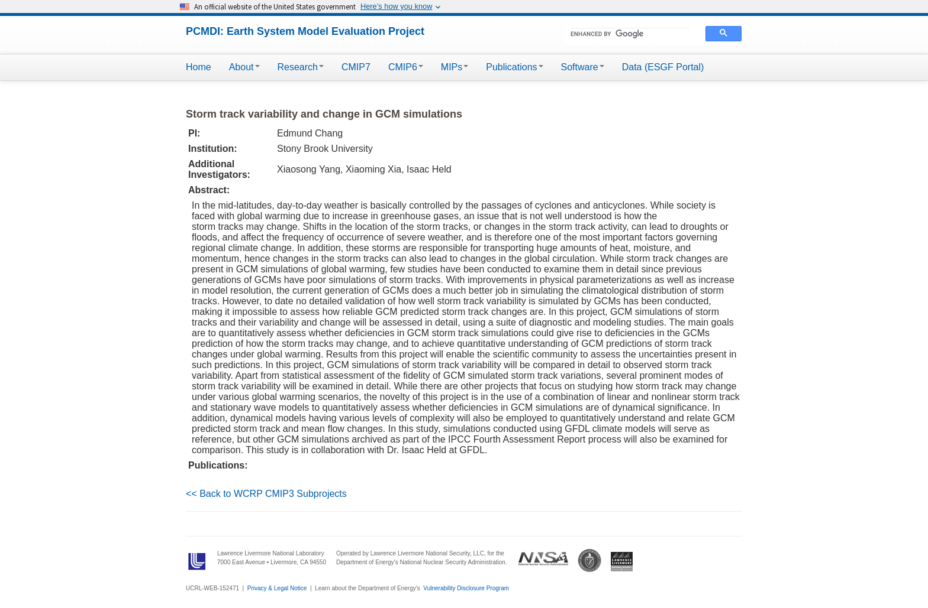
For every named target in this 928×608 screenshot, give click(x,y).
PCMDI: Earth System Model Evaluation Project (305, 31)
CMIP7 (355, 67)
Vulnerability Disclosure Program (466, 588)
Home (198, 67)
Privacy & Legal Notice (277, 588)
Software (582, 67)
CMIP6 (405, 67)
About (244, 67)
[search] (630, 34)
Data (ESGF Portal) (663, 67)
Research (301, 67)
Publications (514, 67)
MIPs (454, 67)
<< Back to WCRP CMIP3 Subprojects (266, 494)
